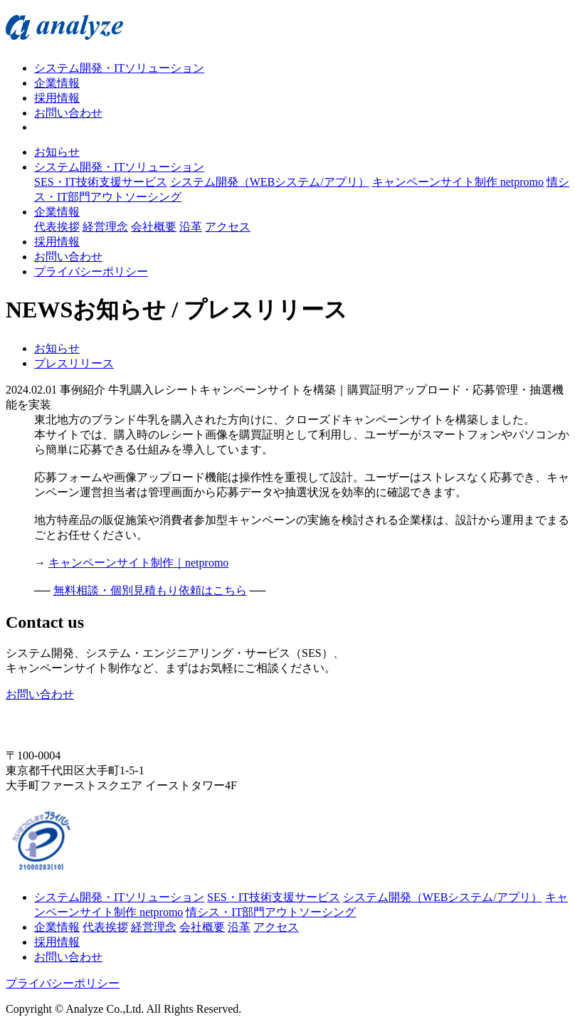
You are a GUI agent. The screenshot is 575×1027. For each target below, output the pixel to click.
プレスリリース (74, 363)
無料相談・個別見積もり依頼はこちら (150, 590)
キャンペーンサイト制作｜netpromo (138, 563)
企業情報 (57, 83)
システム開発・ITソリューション (119, 68)
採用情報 (57, 98)
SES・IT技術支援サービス (100, 182)
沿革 (190, 227)
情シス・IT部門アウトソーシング (271, 912)
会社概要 (153, 227)
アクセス (227, 227)
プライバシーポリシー (91, 271)
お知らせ (57, 152)
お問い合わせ (68, 113)
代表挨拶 (57, 227)
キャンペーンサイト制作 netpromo (458, 182)
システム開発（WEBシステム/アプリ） (269, 182)
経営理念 (105, 227)
